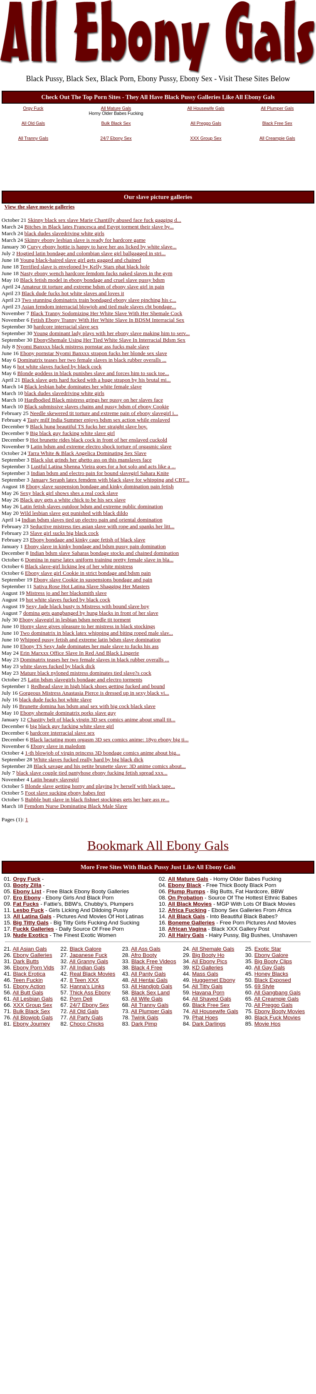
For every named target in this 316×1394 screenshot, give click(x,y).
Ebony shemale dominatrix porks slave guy (68, 713)
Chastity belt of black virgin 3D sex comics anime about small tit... (101, 719)
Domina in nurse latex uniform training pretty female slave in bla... (99, 560)
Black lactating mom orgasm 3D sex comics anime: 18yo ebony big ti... (109, 739)
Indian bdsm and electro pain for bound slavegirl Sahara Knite (100, 473)
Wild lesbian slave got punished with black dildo (74, 513)
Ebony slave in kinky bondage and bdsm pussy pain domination (95, 546)
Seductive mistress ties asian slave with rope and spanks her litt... (102, 526)
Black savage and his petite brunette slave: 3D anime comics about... (110, 766)
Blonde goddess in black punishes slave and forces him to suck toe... (93, 373)
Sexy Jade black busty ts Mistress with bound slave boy (87, 606)
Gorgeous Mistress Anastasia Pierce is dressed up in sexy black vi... (94, 693)
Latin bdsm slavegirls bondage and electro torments (85, 679)
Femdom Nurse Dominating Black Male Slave (76, 806)
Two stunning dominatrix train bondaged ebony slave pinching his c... (99, 300)
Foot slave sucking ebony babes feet (65, 793)
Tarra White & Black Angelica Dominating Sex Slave (86, 453)
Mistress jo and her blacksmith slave (66, 593)
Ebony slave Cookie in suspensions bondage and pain (93, 579)
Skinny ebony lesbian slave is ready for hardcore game (85, 240)
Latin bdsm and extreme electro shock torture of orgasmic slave (100, 446)
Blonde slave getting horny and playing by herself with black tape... (100, 786)
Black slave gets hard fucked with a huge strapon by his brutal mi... (96, 380)
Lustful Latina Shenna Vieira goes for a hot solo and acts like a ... (103, 466)
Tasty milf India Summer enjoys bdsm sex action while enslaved (98, 420)
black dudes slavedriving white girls (64, 233)
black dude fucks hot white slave (55, 699)
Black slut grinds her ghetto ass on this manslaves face (91, 460)
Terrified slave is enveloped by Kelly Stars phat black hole (85, 266)
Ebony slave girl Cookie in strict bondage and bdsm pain (88, 573)
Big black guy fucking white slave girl (72, 433)
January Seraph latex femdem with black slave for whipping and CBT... (110, 480)
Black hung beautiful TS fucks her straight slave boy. (89, 426)
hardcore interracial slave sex (66, 326)
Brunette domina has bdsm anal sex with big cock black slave (87, 706)
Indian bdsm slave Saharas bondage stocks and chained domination (104, 553)
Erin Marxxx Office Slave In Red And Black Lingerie (79, 653)
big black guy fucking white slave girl (72, 726)
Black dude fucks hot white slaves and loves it (73, 293)
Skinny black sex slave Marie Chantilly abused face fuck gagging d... (104, 220)
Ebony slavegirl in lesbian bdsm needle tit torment (75, 619)
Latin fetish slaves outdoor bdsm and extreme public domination (91, 506)
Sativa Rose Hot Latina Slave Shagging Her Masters (91, 586)
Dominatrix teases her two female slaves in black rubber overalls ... (92, 360)
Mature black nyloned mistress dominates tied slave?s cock (85, 673)
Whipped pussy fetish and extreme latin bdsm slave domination (90, 639)
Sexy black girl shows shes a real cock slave (69, 493)
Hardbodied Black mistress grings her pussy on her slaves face (94, 400)
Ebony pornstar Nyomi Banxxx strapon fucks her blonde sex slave (93, 353)
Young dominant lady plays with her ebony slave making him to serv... (111, 333)
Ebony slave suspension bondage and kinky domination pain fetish (99, 486)
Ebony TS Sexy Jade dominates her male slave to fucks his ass (89, 646)
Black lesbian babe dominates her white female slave (83, 386)
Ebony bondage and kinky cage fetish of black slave (88, 540)
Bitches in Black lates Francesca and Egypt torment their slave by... (99, 227)
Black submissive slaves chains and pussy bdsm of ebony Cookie (97, 406)
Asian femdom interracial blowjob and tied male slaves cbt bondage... (98, 306)
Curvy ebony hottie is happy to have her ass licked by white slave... (101, 247)
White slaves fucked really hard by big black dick (88, 759)
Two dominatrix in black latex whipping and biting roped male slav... (96, 633)
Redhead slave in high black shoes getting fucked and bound (98, 686)
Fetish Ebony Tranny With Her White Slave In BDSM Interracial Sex (107, 320)
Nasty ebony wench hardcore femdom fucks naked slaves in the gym (96, 273)
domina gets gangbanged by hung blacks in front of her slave (90, 613)
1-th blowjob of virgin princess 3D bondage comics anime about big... (102, 753)
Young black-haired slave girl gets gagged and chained (80, 260)
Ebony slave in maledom (57, 746)
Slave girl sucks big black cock (64, 533)
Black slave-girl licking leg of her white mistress (79, 566)
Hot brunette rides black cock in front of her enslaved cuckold (98, 440)
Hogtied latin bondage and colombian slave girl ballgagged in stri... (90, 253)
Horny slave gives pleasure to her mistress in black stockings (87, 626)
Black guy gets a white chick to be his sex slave (73, 500)
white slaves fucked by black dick (57, 666)
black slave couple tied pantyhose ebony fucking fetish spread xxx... (91, 773)
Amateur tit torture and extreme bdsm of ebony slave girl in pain (92, 286)
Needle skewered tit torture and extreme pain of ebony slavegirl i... (104, 413)
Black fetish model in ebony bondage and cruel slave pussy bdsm (92, 280)
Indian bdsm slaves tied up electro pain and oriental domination (92, 520)
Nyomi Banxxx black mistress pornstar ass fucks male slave (82, 346)
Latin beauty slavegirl (54, 779)
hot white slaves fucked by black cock (59, 366)
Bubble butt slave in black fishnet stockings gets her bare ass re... (97, 799)
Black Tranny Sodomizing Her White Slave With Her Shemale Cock (106, 313)
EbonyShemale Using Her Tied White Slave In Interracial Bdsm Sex (109, 340)
